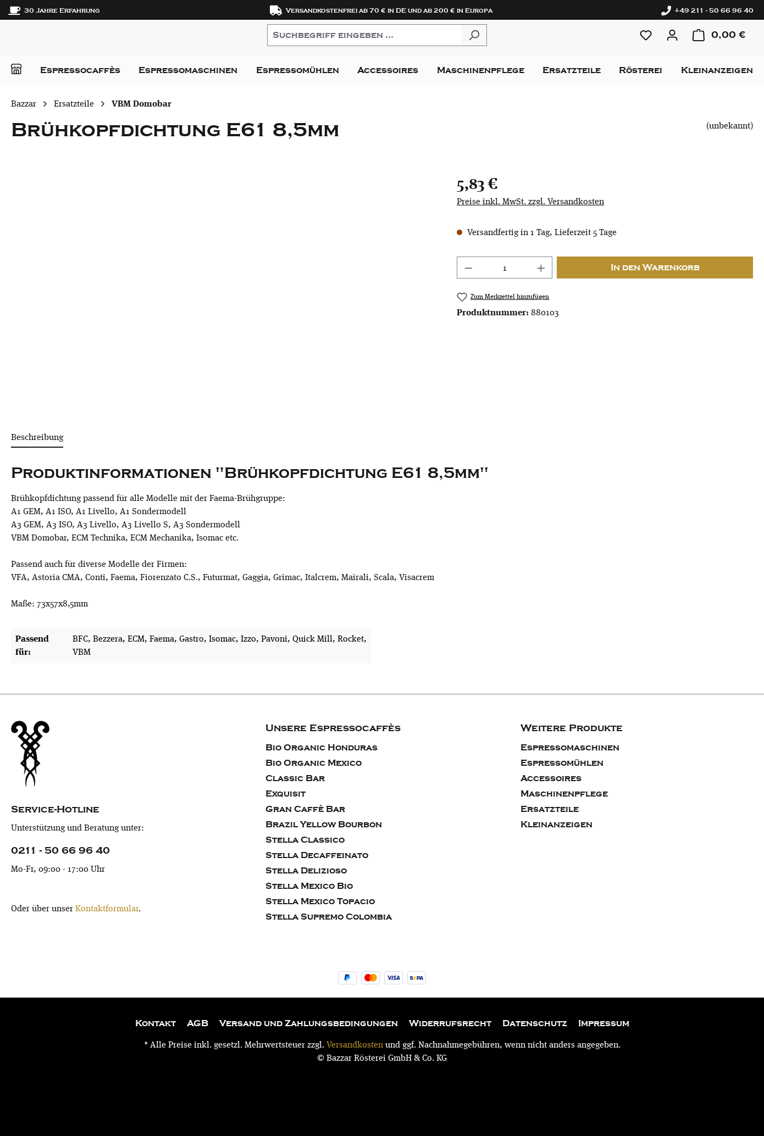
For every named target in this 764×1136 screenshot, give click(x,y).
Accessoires (551, 778)
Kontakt (155, 1023)
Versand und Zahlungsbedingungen (308, 1023)
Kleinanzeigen (557, 824)
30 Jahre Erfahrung (54, 10)
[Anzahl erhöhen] (541, 268)
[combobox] (364, 35)
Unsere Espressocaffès (333, 728)
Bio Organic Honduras (321, 748)
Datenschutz (534, 1023)
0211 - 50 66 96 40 (60, 850)
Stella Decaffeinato (316, 855)
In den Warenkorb (655, 267)
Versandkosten (354, 1044)
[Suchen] (474, 35)
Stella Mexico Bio (309, 886)
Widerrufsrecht (450, 1023)
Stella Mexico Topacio (320, 901)
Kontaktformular (107, 908)
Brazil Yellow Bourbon (323, 824)
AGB (197, 1023)
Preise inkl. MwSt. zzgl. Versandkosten (530, 201)
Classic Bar (295, 778)
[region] (223, 290)
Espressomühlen (562, 763)
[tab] (37, 438)
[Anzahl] (504, 268)
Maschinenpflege (564, 794)
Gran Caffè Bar (305, 809)
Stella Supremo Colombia (328, 917)
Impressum (603, 1023)
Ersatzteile (550, 809)
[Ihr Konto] (672, 35)
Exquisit (285, 794)
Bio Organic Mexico (313, 763)
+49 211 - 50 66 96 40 (707, 10)
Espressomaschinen (570, 748)
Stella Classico (305, 840)
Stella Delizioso (306, 871)
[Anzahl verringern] (468, 268)
